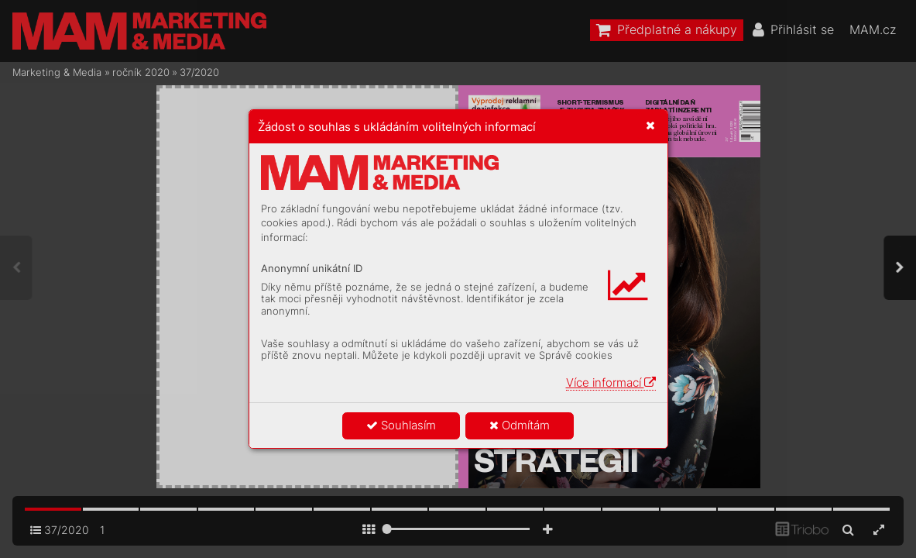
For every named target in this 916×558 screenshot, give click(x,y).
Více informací (611, 382)
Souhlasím (401, 425)
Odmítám (519, 425)
